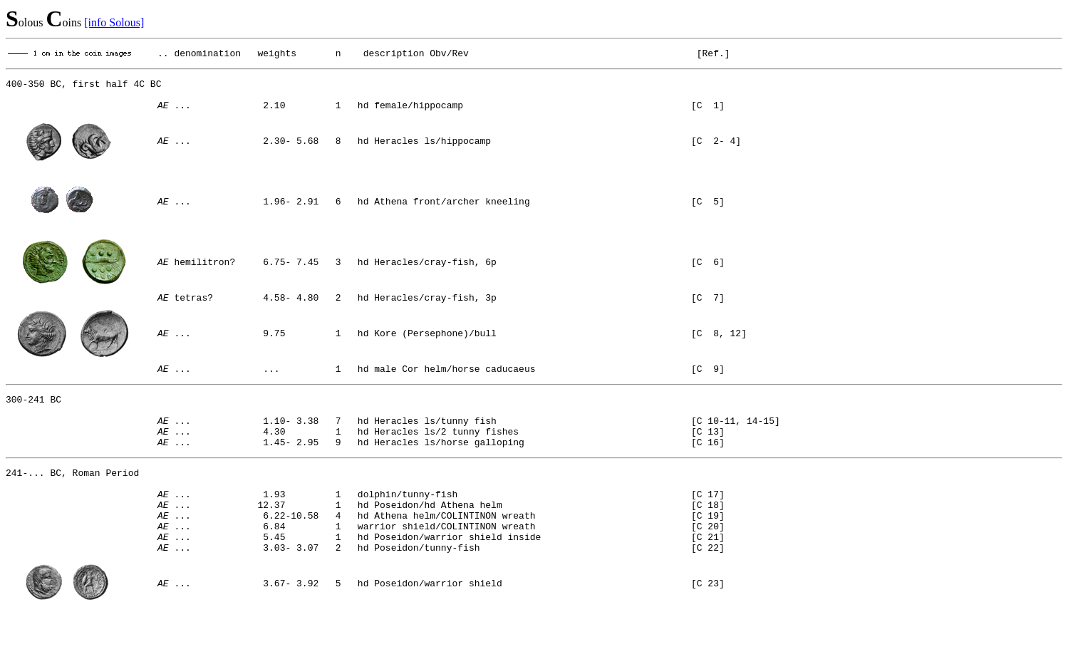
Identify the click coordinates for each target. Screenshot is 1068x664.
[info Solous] (114, 22)
